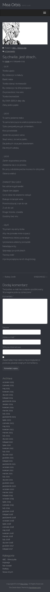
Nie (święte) (7, 566)
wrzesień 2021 (8, 467)
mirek (7, 61)
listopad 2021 (7, 461)
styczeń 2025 (7, 395)
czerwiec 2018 (8, 527)
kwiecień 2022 (7, 448)
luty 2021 (6, 477)
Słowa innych (7, 572)
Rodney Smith (9, 277)
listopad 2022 (7, 442)
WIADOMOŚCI (41, 277)
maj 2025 (6, 389)
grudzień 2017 (8, 546)
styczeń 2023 (7, 439)
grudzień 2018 (8, 511)
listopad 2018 (7, 514)
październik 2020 (9, 486)
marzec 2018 (7, 536)
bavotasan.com (35, 587)
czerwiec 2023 (8, 423)
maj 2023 (6, 426)
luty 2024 (6, 414)
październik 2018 (9, 518)
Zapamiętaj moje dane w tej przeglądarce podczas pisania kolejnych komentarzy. (21, 361)
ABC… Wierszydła (9, 560)
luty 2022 (6, 451)
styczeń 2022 (7, 455)
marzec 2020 (7, 492)
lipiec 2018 (6, 524)
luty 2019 (6, 508)
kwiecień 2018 (8, 533)
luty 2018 (6, 539)
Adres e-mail (8, 337)
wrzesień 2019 (8, 499)
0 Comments (10, 51)
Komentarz (8, 296)
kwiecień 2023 (8, 429)
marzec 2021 (7, 474)
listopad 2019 (7, 496)
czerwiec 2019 (8, 505)
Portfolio (5, 569)
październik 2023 (9, 417)
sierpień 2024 (7, 404)
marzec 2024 (7, 411)
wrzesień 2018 (8, 521)
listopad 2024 (7, 398)
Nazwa (6, 327)
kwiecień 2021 (7, 470)
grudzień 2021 (8, 458)
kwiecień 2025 (7, 392)
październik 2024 (9, 401)
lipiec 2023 (6, 420)
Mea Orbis (11, 4)
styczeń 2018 (7, 543)
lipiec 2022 (6, 445)
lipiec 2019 (6, 502)
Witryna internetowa (11, 347)
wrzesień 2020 (8, 489)
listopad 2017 (7, 549)
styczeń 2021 (7, 480)
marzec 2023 (7, 433)
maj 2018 (6, 530)
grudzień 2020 (8, 483)
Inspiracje (6, 563)
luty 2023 (6, 436)
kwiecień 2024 (8, 407)
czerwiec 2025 (8, 385)
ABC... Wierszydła (19, 48)
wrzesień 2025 (8, 382)
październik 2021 (9, 464)
